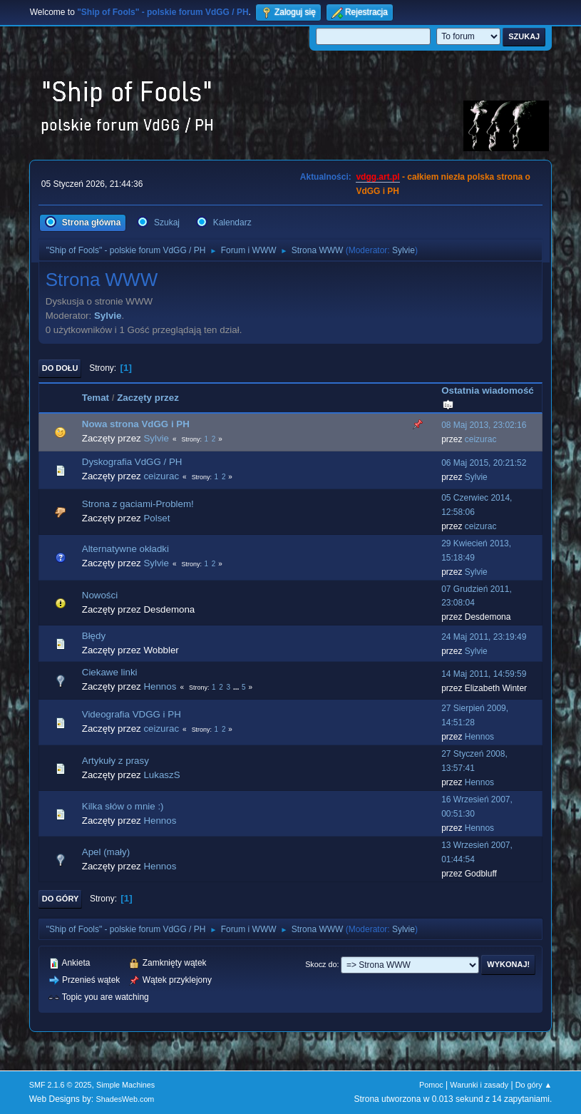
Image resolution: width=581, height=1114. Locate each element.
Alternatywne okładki (125, 548)
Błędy (94, 635)
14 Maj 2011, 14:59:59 (483, 674)
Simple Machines (125, 1084)
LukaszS (161, 775)
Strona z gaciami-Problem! (138, 504)
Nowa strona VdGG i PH (136, 424)
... (237, 687)
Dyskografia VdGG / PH (132, 461)
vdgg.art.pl (377, 177)
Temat (95, 397)
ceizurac (481, 439)
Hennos (159, 686)
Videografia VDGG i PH (131, 714)
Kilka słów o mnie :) (123, 806)
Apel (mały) (106, 852)
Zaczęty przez (148, 397)
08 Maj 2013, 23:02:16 (483, 425)
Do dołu (60, 368)
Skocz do (320, 964)
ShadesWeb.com (125, 1099)
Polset (156, 518)
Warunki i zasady (479, 1084)
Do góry (60, 898)
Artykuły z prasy (115, 760)
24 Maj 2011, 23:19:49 (483, 637)
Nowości (100, 595)
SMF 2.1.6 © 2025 (60, 1084)
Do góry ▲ (533, 1084)
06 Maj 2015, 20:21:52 (483, 463)
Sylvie (403, 250)
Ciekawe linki (110, 672)
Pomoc (431, 1084)
